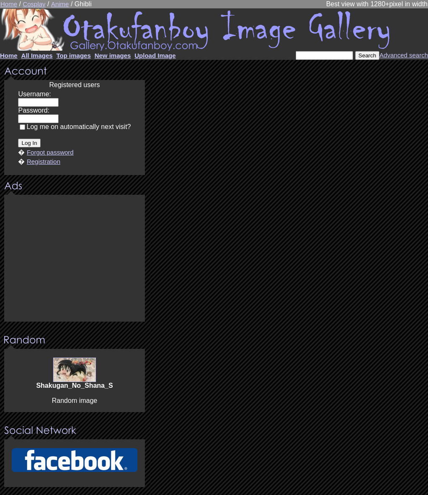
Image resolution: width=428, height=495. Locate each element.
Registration (43, 161)
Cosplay (34, 4)
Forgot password (50, 152)
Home (8, 4)
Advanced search (403, 55)
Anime (60, 4)
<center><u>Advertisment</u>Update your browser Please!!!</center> (74, 259)
